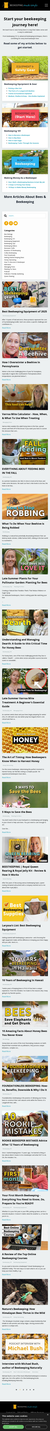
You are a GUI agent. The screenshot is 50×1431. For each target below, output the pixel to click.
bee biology (6, 1039)
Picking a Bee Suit (15, 88)
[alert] (25, 1422)
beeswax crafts (9, 248)
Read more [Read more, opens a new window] (5, 1423)
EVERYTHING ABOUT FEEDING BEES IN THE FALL (23, 470)
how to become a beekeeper (22, 1372)
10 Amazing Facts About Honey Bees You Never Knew (24, 1033)
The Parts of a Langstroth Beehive (21, 91)
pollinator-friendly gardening (14, 274)
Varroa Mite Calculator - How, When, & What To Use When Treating (25, 416)
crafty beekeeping (10, 253)
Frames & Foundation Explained (20, 94)
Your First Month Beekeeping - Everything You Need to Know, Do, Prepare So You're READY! (23, 1199)
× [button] (47, 1415)
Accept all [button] (13, 1427)
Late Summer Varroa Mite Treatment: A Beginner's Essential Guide (23, 702)
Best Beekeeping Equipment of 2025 (24, 311)
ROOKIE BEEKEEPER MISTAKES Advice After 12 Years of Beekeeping (24, 1142)
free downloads (9, 255)
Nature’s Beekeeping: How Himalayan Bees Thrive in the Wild (23, 1311)
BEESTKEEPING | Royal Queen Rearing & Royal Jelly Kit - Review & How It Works (24, 870)
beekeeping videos (10, 246)
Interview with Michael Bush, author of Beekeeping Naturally (22, 1365)
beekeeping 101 (7, 477)
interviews (35, 1372)
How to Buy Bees (14, 138)
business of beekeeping (12, 250)
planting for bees (19, 586)
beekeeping (6, 532)
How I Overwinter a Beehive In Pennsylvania (21, 364)
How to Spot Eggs (15, 140)
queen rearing (7, 879)
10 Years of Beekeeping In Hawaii (23, 980)
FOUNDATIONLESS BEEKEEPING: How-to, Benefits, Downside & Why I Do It (25, 1087)
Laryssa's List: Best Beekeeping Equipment (21, 927)
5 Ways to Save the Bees (17, 812)
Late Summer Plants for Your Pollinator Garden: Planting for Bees (24, 580)
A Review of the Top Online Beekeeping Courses (19, 1256)
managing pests (7, 422)
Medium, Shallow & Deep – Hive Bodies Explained (26, 96)
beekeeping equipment (9, 315)
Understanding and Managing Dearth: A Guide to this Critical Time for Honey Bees (24, 643)
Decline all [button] (36, 1427)
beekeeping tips (7, 586)
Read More (6, 328)
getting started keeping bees (14, 257)
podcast (7, 272)
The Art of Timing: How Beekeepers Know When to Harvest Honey (24, 759)
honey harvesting (8, 765)
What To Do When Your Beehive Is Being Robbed (23, 525)
